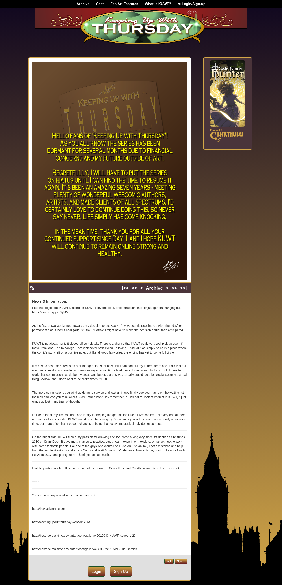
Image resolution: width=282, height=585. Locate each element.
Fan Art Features (124, 4)
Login (169, 561)
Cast (100, 4)
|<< (125, 287)
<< (134, 287)
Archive (83, 4)
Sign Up (181, 561)
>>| (183, 287)
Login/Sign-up (192, 4)
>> (174, 287)
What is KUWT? (158, 4)
